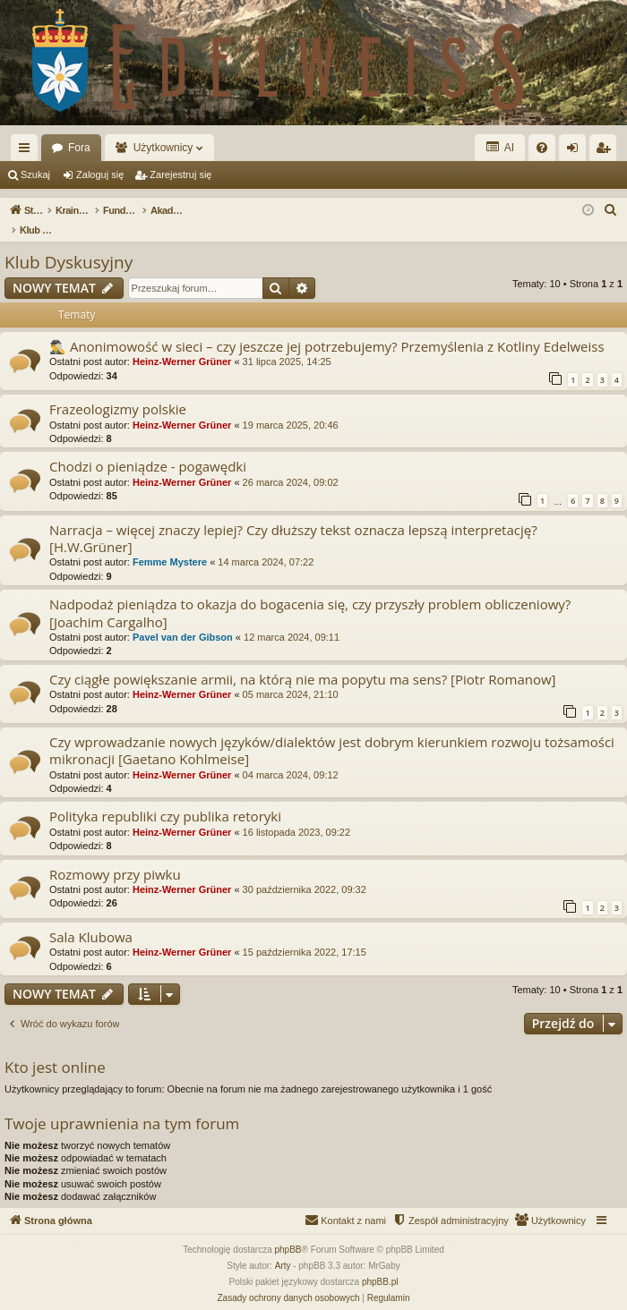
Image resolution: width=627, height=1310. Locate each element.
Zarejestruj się (180, 174)
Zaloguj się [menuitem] (576, 151)
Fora (79, 147)
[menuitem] (541, 147)
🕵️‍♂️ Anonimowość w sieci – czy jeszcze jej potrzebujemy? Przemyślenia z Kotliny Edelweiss (327, 327)
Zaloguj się (100, 174)
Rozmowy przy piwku (115, 855)
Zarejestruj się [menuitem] (606, 151)
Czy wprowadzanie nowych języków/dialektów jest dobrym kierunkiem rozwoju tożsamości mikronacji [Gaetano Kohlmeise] (331, 731)
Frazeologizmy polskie (117, 390)
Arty (283, 1247)
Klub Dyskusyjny (68, 243)
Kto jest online (55, 1048)
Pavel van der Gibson (183, 618)
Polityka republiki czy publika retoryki (165, 797)
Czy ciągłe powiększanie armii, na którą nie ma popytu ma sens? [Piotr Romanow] (302, 660)
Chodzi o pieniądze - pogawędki (147, 447)
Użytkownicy (163, 147)
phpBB (288, 1231)
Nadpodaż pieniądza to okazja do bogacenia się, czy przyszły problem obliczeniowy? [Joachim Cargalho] (310, 593)
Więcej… (28, 151)
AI (499, 147)
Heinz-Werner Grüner (182, 342)
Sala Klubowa (91, 918)
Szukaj (35, 174)
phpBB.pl (380, 1263)
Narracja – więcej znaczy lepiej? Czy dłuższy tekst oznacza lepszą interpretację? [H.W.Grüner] (293, 519)
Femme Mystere (170, 543)
